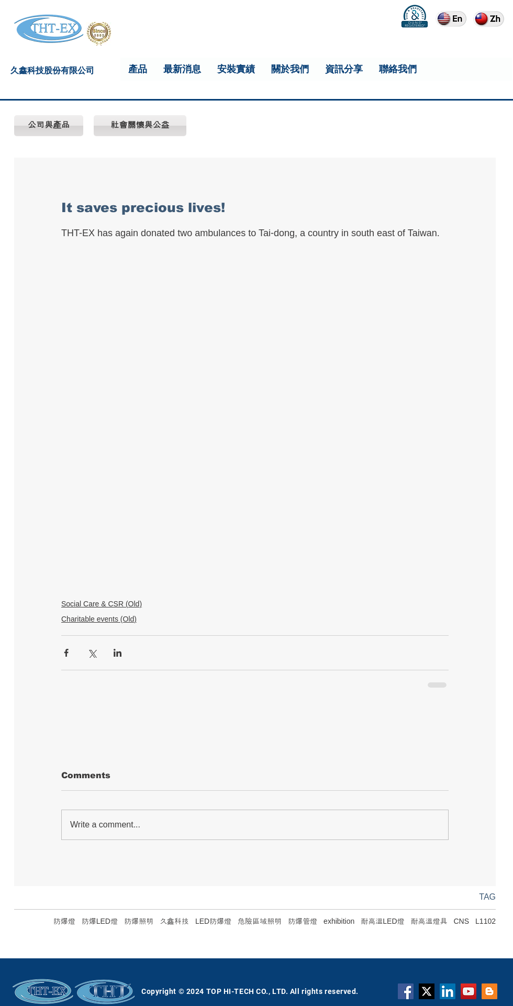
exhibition (339, 921)
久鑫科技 (174, 921)
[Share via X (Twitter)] (92, 653)
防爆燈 (64, 921)
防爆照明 (138, 921)
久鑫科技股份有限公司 (52, 72)
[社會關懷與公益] (140, 125)
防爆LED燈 (100, 921)
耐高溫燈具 (429, 921)
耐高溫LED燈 (382, 921)
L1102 (485, 921)
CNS (462, 921)
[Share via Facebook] (66, 653)
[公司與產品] (48, 125)
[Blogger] (489, 991)
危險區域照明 (260, 921)
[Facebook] (406, 991)
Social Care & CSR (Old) (101, 604)
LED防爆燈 (213, 921)
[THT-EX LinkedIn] (447, 991)
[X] (426, 991)
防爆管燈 (302, 921)
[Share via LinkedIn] (117, 653)
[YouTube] (468, 991)
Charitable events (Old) (99, 619)
